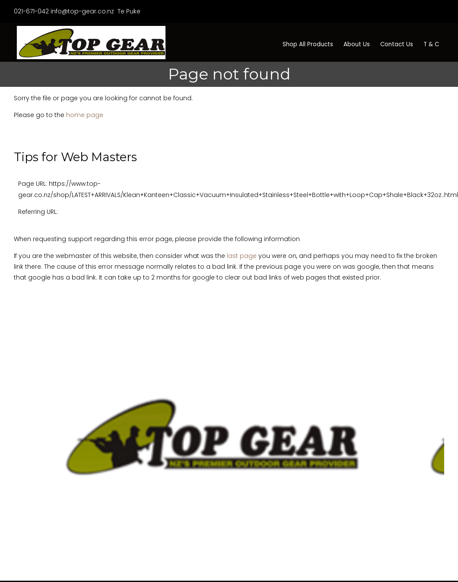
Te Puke (128, 11)
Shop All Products (308, 44)
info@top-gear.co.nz (82, 11)
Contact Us (396, 44)
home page (84, 115)
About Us (357, 44)
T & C (431, 44)
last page (242, 255)
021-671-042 (31, 11)
